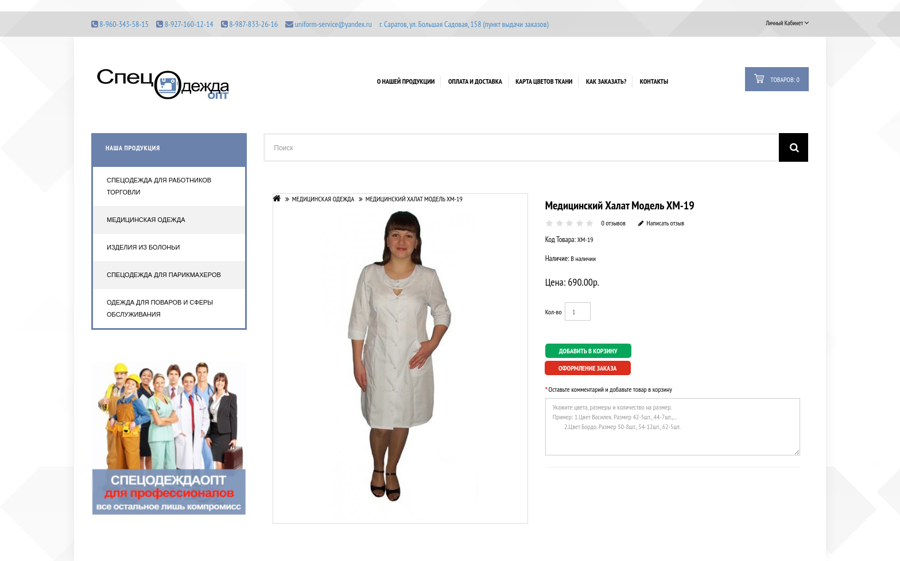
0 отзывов (613, 223)
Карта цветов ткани (543, 81)
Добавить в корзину (588, 350)
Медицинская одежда (146, 219)
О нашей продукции (406, 81)
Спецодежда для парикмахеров (164, 274)
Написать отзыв (661, 223)
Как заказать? (606, 81)
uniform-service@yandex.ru (333, 24)
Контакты (654, 81)
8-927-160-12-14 (189, 24)
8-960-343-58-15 (124, 24)
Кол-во (553, 311)
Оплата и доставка (475, 81)
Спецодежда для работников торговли (159, 186)
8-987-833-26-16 (253, 24)
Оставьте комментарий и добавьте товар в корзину (610, 389)
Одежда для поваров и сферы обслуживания (160, 308)
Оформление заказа (587, 368)
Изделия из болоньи (143, 247)
